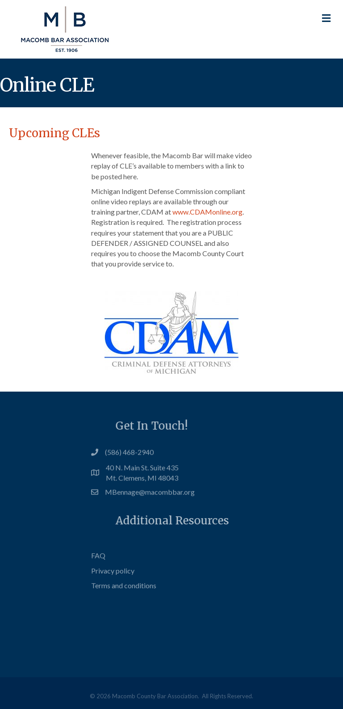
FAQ (98, 564)
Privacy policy (112, 579)
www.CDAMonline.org (207, 211)
